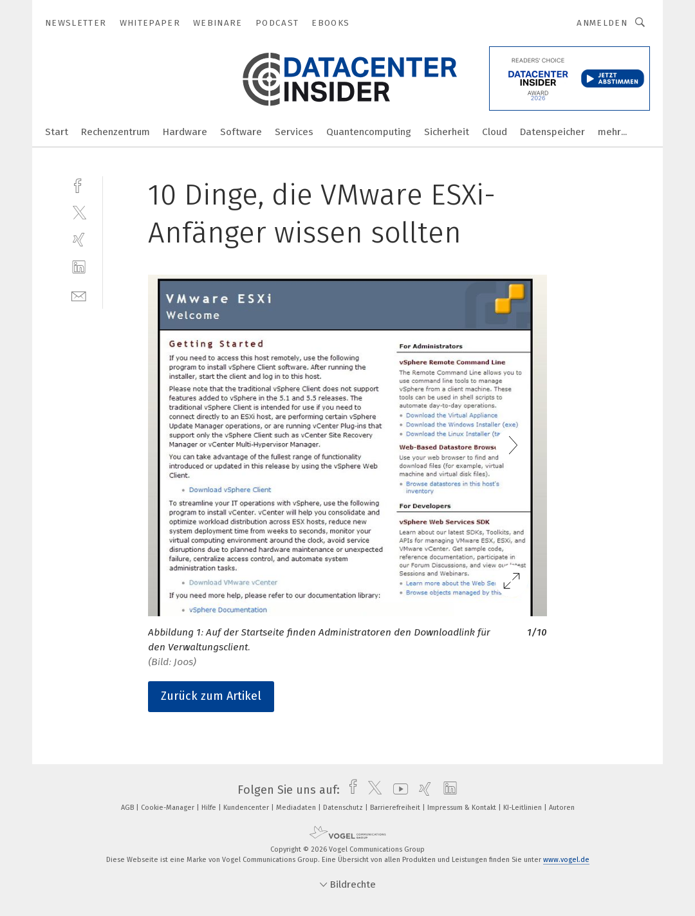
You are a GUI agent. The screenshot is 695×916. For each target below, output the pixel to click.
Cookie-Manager (168, 807)
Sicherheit (446, 132)
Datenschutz (344, 807)
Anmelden (602, 22)
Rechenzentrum (115, 132)
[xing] (79, 240)
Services (294, 132)
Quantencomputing (368, 132)
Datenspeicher (552, 132)
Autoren (562, 807)
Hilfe (209, 807)
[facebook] (79, 184)
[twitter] (79, 212)
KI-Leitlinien (523, 807)
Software (241, 132)
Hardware (185, 132)
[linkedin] (79, 267)
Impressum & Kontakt (462, 807)
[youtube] (397, 790)
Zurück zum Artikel (211, 696)
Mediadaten (297, 807)
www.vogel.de (566, 860)
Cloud (494, 132)
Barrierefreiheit (396, 807)
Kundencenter (247, 807)
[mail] (79, 295)
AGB (128, 807)
